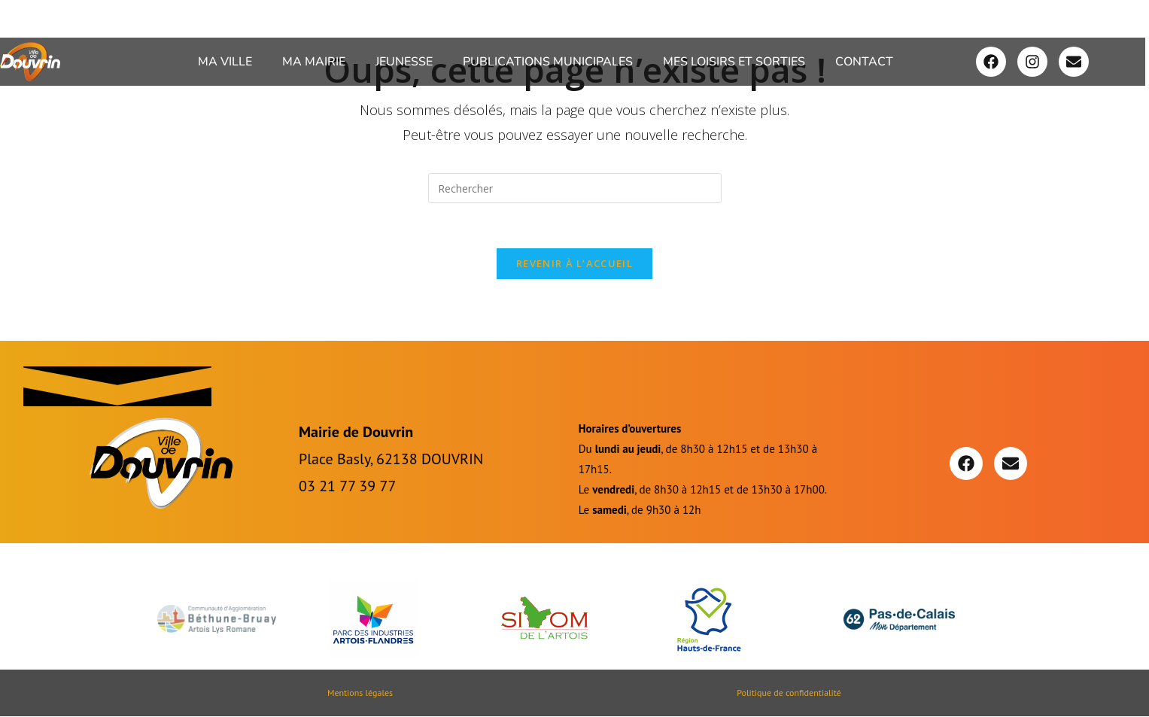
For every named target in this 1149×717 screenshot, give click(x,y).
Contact (864, 61)
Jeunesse (404, 61)
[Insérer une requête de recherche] (575, 188)
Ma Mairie (313, 61)
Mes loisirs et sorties (734, 61)
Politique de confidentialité (788, 693)
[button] (229, 62)
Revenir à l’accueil (574, 264)
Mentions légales (360, 693)
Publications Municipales (548, 61)
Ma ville (225, 61)
